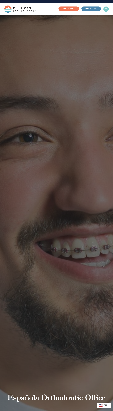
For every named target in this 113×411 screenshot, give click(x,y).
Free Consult (69, 8)
